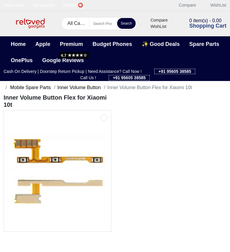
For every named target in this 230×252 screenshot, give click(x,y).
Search (126, 23)
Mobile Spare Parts (30, 87)
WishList (215, 5)
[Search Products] (102, 23)
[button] (7, 23)
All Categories (78, 23)
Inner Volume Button (79, 87)
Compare (184, 5)
